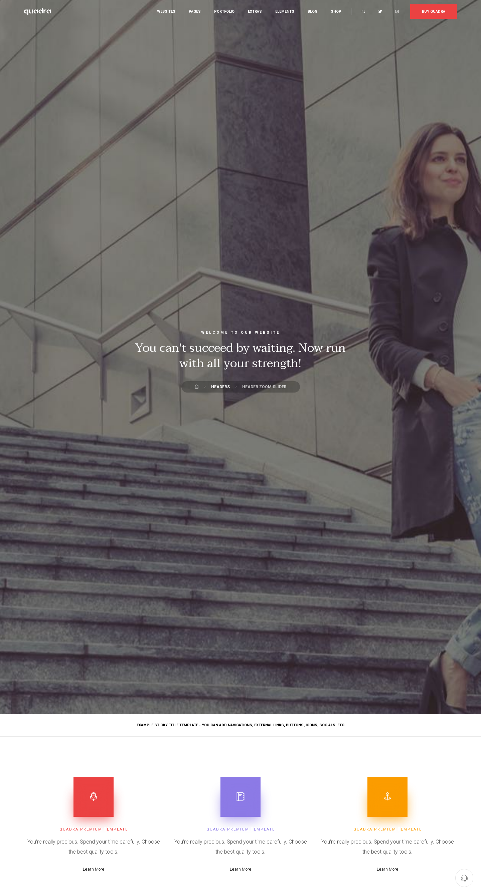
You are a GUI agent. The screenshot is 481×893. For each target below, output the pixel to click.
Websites (166, 11)
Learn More (93, 869)
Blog (312, 11)
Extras (255, 11)
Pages (195, 11)
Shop (336, 11)
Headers (220, 387)
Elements (284, 11)
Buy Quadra (433, 11)
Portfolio (224, 11)
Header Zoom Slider (264, 387)
